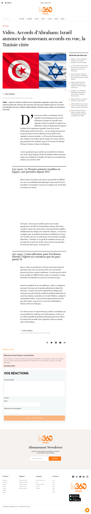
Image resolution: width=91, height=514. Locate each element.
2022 (53, 480)
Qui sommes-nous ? (40, 480)
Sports (62, 18)
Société (37, 18)
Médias (56, 18)
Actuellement (6, 18)
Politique (21, 18)
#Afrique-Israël (8, 349)
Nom (6, 401)
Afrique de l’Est (22, 486)
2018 (53, 488)
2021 (53, 482)
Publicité (38, 488)
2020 (53, 484)
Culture (50, 18)
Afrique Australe (23, 488)
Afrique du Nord (23, 480)
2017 (53, 490)
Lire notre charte (9, 366)
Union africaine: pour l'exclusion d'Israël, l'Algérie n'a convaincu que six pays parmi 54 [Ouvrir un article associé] (36, 256)
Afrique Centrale (23, 484)
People (43, 18)
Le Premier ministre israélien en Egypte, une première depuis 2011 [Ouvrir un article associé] (36, 170)
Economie (29, 18)
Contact (38, 486)
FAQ (37, 482)
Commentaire (9, 380)
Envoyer (55, 458)
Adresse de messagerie (12, 408)
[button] (87, 510)
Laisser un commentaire (34, 418)
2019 (53, 486)
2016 (53, 492)
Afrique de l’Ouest (23, 482)
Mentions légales (40, 484)
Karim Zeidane (10, 94)
